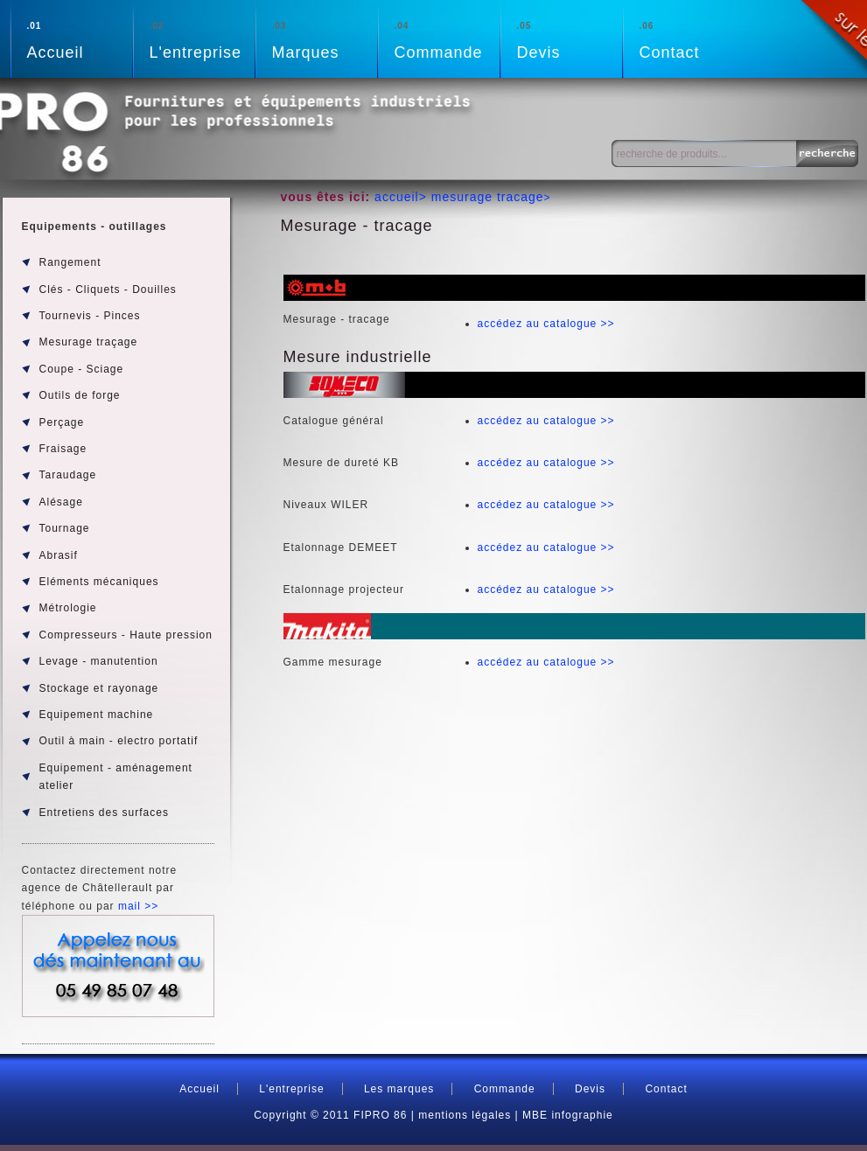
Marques (324, 39)
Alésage (61, 502)
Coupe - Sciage (81, 369)
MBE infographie (567, 1115)
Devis (569, 39)
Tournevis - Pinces (90, 316)
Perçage (62, 422)
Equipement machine (96, 714)
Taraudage (68, 475)
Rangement (70, 262)
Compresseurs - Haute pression (126, 635)
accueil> (402, 197)
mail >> (138, 906)
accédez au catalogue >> (546, 323)
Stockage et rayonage (99, 688)
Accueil (79, 39)
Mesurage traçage (88, 342)
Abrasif (58, 555)
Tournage (64, 528)
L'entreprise (202, 39)
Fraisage (63, 449)
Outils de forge (80, 395)
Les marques (399, 1089)
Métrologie (68, 608)
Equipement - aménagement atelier (115, 777)
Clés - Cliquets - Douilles (108, 289)
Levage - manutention (98, 661)
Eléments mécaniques (99, 582)
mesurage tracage (487, 197)
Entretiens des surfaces (104, 812)
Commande (447, 39)
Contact (692, 39)
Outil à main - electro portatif (119, 741)
